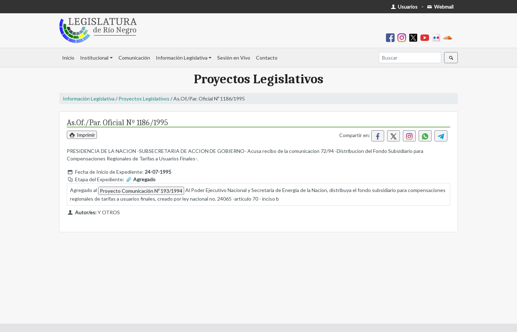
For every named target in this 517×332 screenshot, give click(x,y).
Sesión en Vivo (233, 58)
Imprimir (82, 135)
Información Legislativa (182, 58)
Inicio (68, 58)
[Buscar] (410, 57)
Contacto (267, 58)
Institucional (94, 58)
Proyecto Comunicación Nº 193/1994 (141, 191)
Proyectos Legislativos (143, 98)
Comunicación (134, 58)
